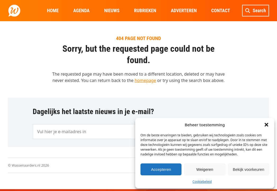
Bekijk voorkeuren (248, 169)
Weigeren (204, 169)
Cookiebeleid (202, 181)
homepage (145, 80)
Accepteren (161, 169)
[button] (266, 124)
